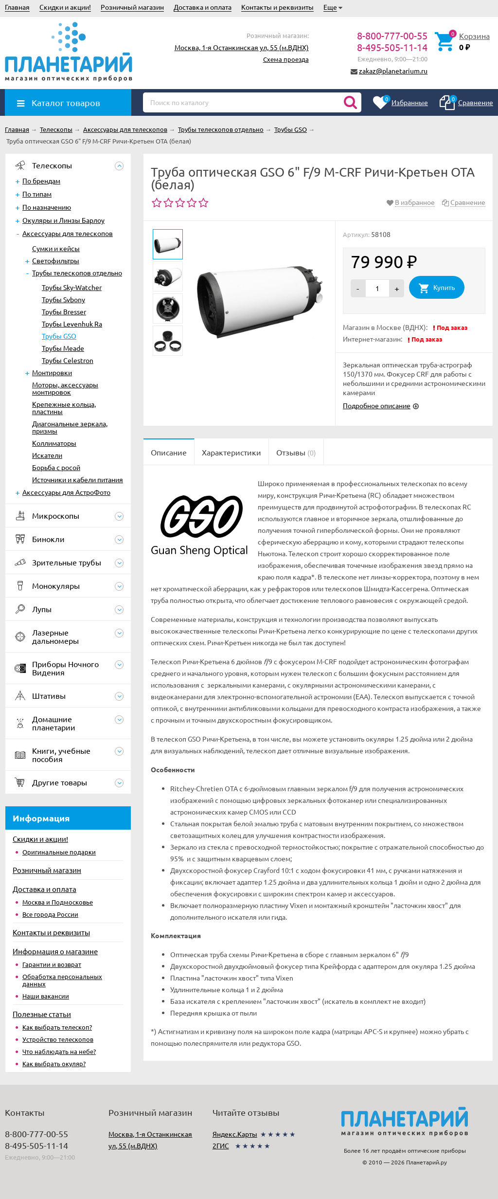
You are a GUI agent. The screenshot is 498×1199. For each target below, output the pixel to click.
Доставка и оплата (202, 6)
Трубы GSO (59, 335)
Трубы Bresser (64, 311)
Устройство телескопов (57, 1039)
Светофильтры (55, 260)
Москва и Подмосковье (57, 902)
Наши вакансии (45, 996)
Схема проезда (286, 59)
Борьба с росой (56, 467)
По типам (37, 193)
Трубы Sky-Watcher (72, 287)
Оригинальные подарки (59, 852)
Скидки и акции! (65, 6)
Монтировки (52, 372)
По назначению (46, 206)
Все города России (50, 914)
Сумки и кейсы (56, 248)
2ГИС (221, 1145)
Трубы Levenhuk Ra (72, 323)
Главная (17, 6)
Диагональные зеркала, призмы (69, 427)
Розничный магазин (132, 6)
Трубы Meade (63, 348)
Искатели (47, 455)
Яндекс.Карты (235, 1133)
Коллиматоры (54, 442)
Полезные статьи (42, 1013)
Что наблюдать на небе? (59, 1051)
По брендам (41, 180)
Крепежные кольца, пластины (64, 408)
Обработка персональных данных (62, 980)
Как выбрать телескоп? (57, 1027)
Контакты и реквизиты (277, 6)
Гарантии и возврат (51, 964)
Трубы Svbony (63, 299)
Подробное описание (376, 405)
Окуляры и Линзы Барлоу (63, 220)
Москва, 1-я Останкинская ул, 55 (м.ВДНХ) (242, 47)
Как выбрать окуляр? (54, 1063)
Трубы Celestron (67, 360)
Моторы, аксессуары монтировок (65, 388)
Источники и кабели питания (77, 479)
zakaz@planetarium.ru (393, 70)
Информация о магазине (55, 951)
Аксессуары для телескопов (67, 233)
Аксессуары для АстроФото (66, 492)
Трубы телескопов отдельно (77, 272)
